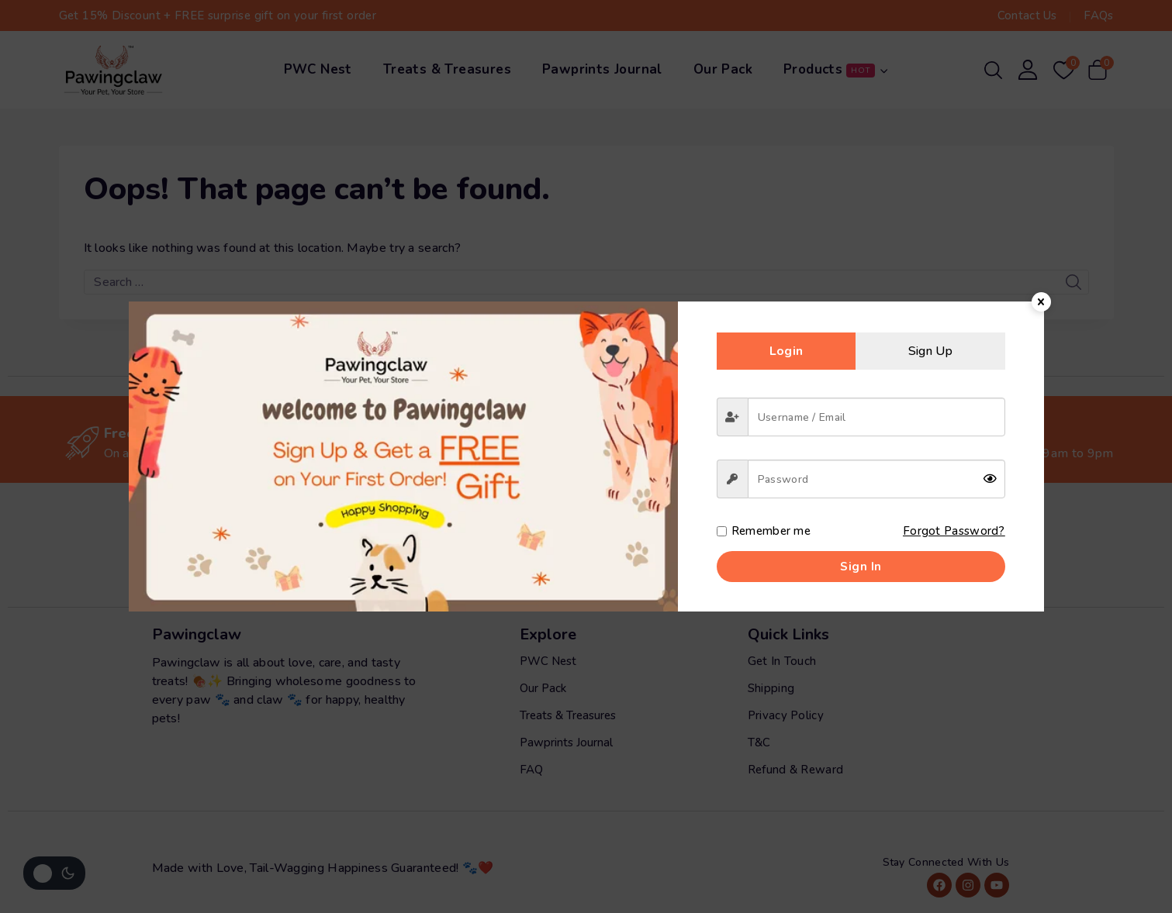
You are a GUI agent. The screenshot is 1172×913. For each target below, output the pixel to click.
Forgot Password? (953, 531)
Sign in (861, 566)
